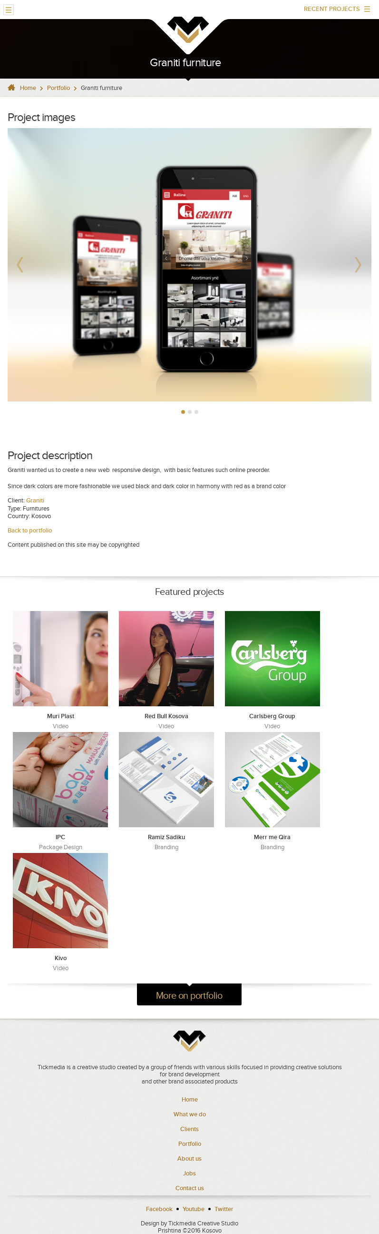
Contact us (189, 1188)
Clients (189, 1129)
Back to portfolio (30, 530)
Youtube (193, 1209)
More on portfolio (189, 995)
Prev (20, 264)
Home (28, 87)
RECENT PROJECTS (333, 11)
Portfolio (58, 87)
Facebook (159, 1209)
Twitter (223, 1209)
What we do (190, 1114)
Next (359, 264)
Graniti (35, 500)
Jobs (189, 1173)
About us (189, 1158)
